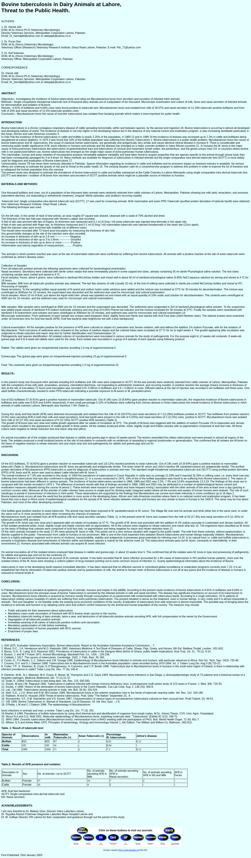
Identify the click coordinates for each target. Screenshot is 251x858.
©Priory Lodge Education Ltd (128, 850)
